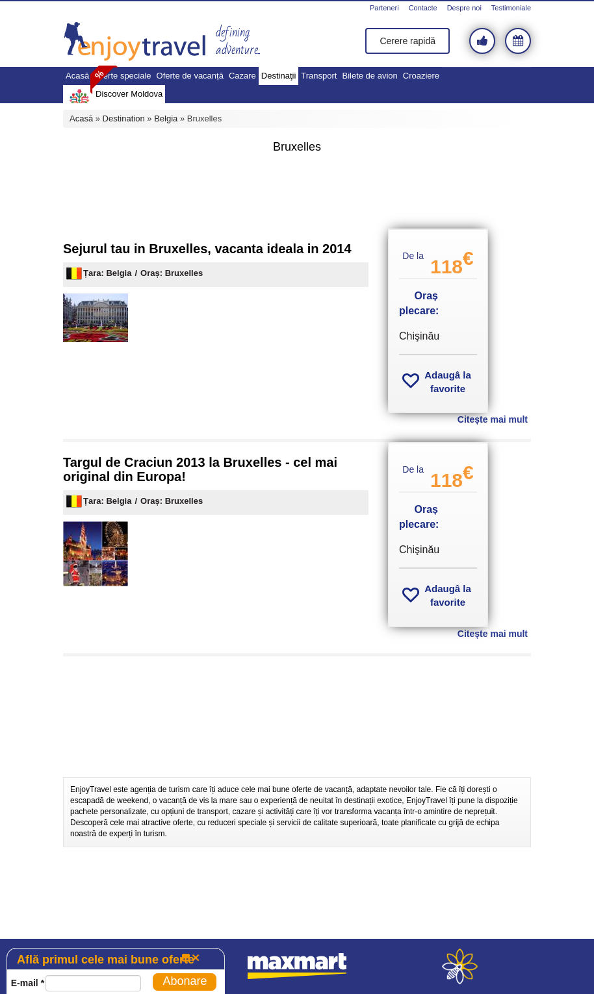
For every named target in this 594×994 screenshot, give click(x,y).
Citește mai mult (493, 419)
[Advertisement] (297, 192)
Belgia (165, 118)
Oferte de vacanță (190, 76)
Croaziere (421, 76)
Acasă (77, 76)
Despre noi (464, 8)
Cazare (242, 76)
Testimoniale (511, 8)
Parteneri (384, 8)
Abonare (184, 981)
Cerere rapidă (407, 41)
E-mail (27, 983)
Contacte (423, 8)
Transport (319, 76)
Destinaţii (278, 76)
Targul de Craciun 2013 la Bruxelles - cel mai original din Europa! (200, 469)
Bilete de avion (369, 76)
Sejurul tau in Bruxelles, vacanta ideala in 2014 (207, 249)
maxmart (297, 966)
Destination (124, 118)
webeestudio (459, 966)
